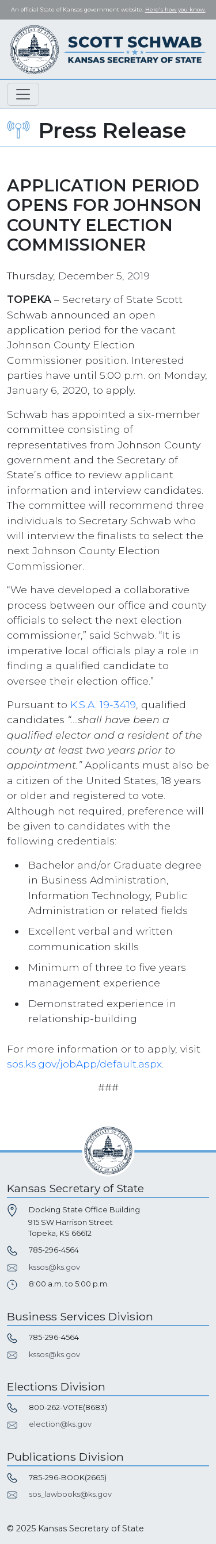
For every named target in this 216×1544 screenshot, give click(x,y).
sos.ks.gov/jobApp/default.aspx (84, 1064)
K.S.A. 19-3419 (103, 704)
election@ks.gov (60, 1424)
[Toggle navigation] (23, 94)
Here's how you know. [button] (175, 9)
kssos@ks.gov (54, 1267)
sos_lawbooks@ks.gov (70, 1494)
